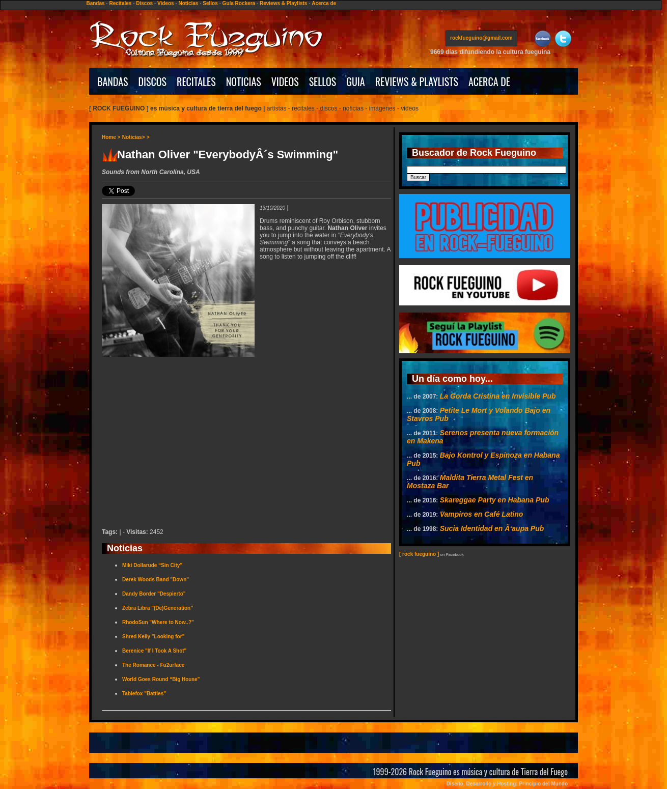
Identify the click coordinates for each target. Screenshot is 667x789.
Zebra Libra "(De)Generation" (157, 608)
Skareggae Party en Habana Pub (494, 500)
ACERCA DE (489, 81)
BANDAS (112, 81)
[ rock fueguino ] (419, 554)
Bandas (95, 3)
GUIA (355, 81)
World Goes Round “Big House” (161, 679)
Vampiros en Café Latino (481, 514)
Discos (144, 3)
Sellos (210, 3)
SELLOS (323, 81)
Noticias (188, 3)
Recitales (120, 3)
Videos (165, 3)
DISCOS (152, 81)
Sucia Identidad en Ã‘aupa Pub (492, 528)
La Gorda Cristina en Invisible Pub (498, 396)
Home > (111, 137)
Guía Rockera (239, 3)
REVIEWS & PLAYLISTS (416, 81)
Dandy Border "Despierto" (154, 594)
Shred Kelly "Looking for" (153, 636)
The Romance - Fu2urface (153, 665)
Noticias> (133, 137)
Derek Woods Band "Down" (155, 579)
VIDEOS (285, 81)
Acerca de (324, 3)
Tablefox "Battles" (144, 693)
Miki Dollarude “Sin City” (152, 565)
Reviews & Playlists (283, 3)
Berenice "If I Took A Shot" (154, 651)
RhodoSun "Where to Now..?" (158, 622)
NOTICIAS (243, 81)
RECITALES (196, 81)
